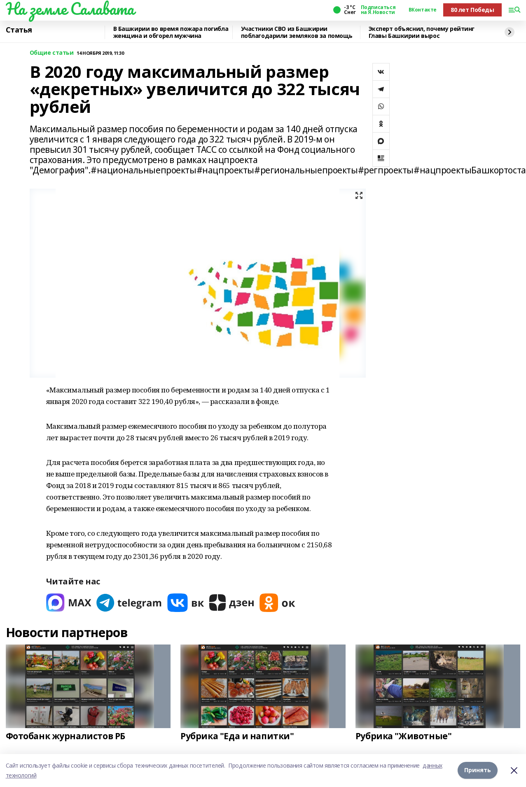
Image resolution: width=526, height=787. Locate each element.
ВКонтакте (423, 9)
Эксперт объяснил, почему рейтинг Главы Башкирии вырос (422, 32)
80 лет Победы (472, 10)
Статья (19, 30)
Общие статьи (52, 52)
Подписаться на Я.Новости (378, 10)
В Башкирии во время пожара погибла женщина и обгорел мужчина (171, 32)
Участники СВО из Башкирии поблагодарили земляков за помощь (297, 32)
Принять (477, 770)
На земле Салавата (70, 8)
